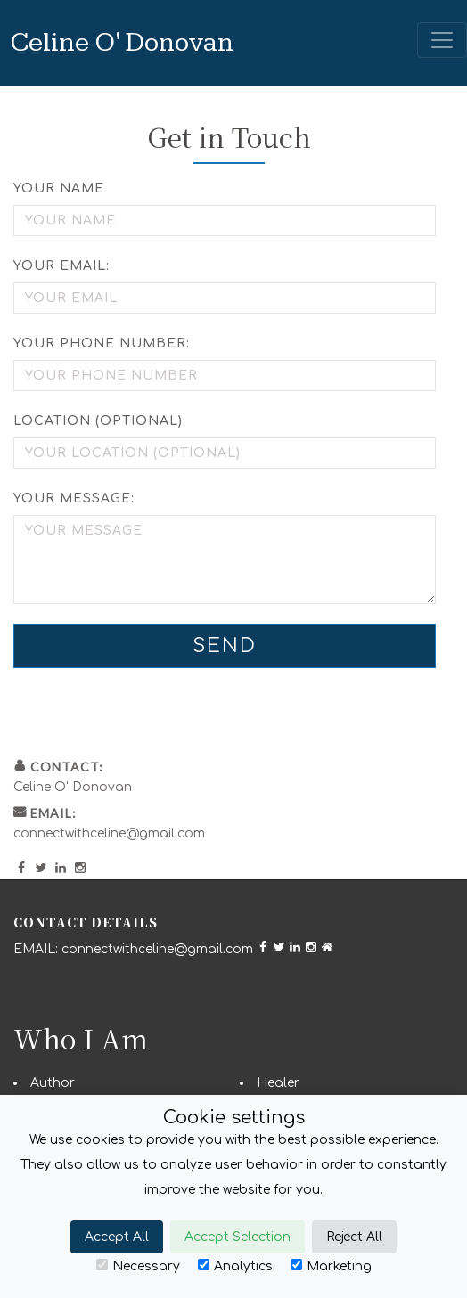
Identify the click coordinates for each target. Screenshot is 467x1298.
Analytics (235, 1266)
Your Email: (61, 266)
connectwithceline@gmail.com (109, 833)
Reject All (354, 1237)
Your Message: (74, 498)
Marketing (331, 1266)
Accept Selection (237, 1237)
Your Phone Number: (101, 343)
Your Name (58, 188)
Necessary (138, 1266)
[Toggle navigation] (442, 40)
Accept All (117, 1237)
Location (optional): (99, 421)
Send (225, 646)
